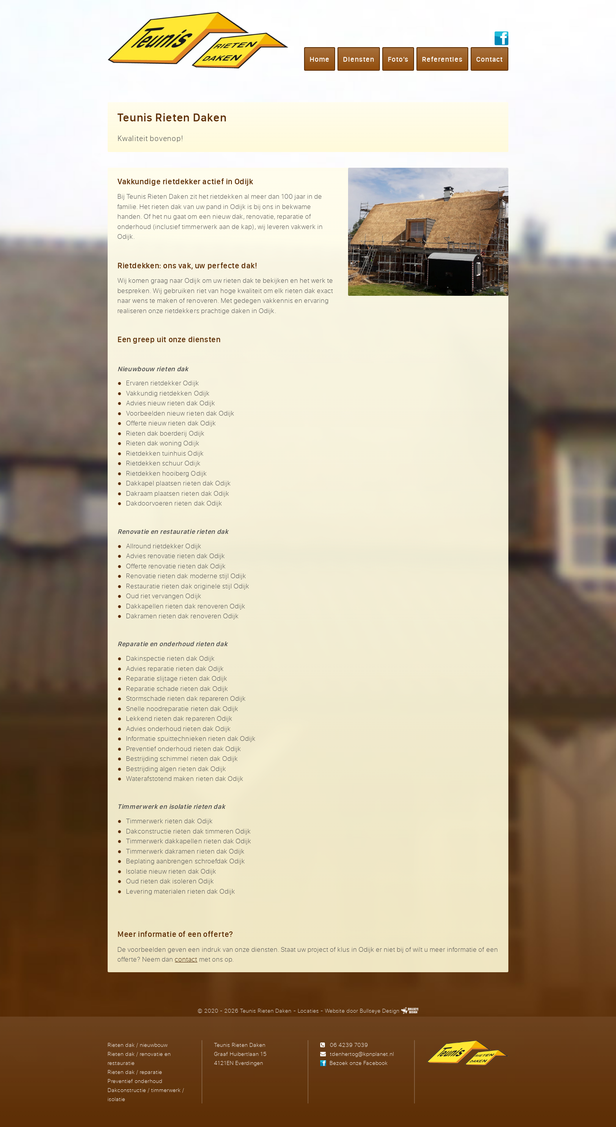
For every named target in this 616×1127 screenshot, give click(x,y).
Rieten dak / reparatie (135, 1072)
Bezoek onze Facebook (359, 1063)
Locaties (308, 1010)
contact (186, 959)
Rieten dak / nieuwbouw (138, 1044)
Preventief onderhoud (135, 1081)
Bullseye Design (380, 1010)
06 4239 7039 (349, 1044)
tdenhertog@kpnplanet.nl (362, 1053)
